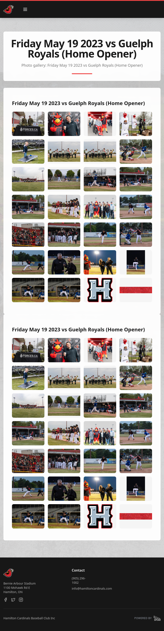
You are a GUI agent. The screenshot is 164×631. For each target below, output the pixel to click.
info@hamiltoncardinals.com (92, 588)
